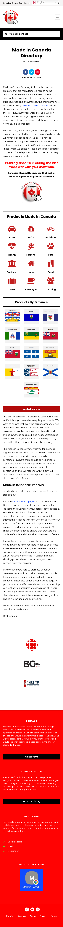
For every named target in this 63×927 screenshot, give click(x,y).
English (39, 2)
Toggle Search (16, 33)
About (33, 916)
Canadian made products (35, 105)
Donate (9, 916)
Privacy (43, 916)
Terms (54, 916)
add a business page (23, 501)
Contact (22, 916)
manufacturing (34, 102)
